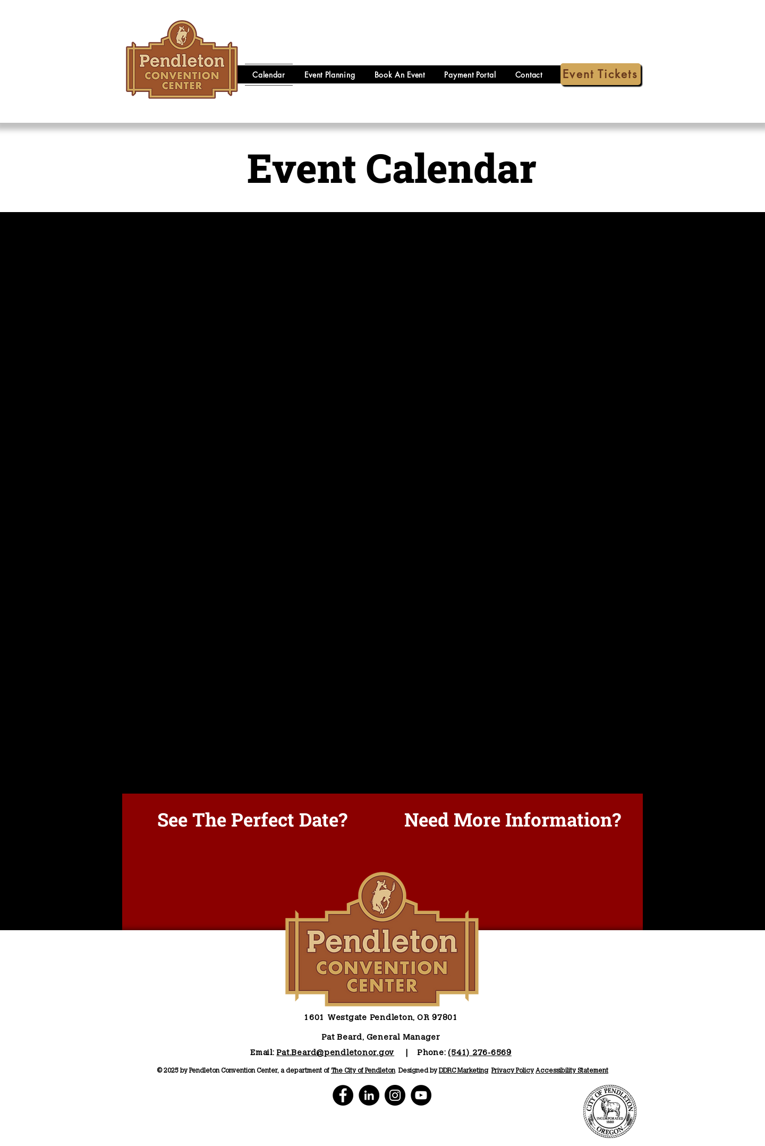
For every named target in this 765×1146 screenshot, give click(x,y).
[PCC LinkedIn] (369, 1095)
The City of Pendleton (363, 1071)
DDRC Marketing (463, 1071)
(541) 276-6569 (480, 1053)
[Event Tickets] (600, 74)
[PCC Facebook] (343, 1095)
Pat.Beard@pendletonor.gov (335, 1053)
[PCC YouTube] (421, 1095)
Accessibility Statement (572, 1071)
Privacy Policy (512, 1071)
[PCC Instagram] (395, 1095)
